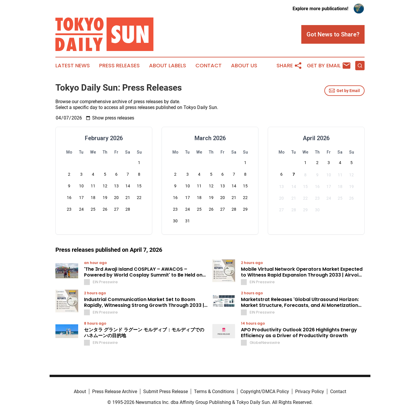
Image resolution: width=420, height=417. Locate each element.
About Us (244, 65)
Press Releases (119, 65)
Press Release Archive (114, 391)
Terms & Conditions (214, 391)
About (80, 391)
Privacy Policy (309, 391)
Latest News (72, 65)
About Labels (167, 65)
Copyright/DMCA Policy (264, 391)
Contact (208, 65)
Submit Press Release (165, 391)
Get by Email (344, 91)
